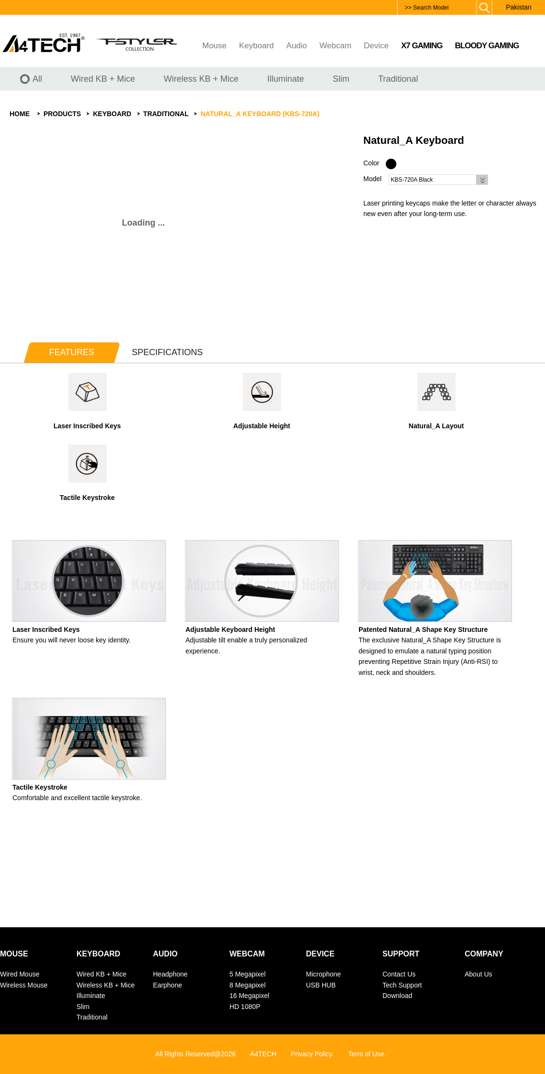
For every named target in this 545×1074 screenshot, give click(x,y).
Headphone (170, 974)
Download (397, 995)
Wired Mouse (19, 974)
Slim (82, 1006)
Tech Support (402, 985)
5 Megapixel (247, 974)
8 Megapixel (247, 985)
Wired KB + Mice (101, 974)
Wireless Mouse (24, 985)
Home (20, 114)
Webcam (335, 45)
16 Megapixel (249, 995)
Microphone (323, 974)
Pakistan (519, 7)
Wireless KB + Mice (105, 985)
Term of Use (366, 1054)
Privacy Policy (311, 1054)
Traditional (166, 114)
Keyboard (256, 45)
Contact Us (398, 974)
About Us (478, 974)
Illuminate (90, 995)
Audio (296, 45)
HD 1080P (245, 1006)
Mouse (214, 45)
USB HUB (321, 985)
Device (376, 45)
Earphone (167, 985)
